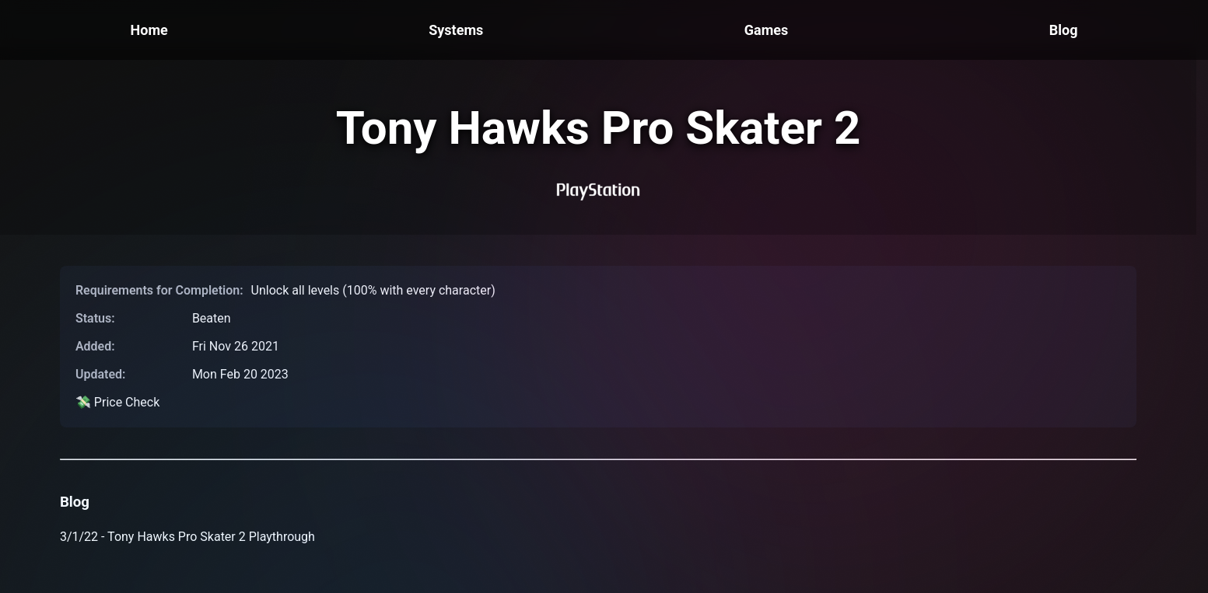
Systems (456, 30)
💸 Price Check (117, 402)
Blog (1063, 30)
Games (766, 30)
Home (149, 30)
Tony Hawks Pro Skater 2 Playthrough (211, 536)
